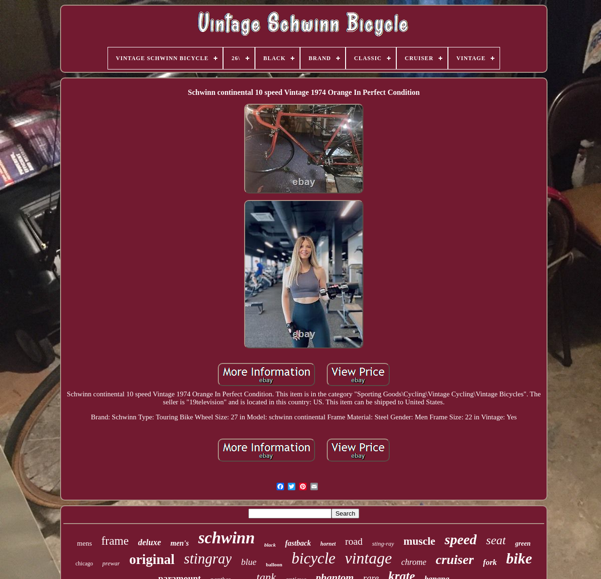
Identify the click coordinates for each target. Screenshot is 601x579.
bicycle (313, 558)
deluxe (149, 542)
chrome (413, 562)
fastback (298, 543)
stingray (208, 558)
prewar (111, 563)
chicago (84, 563)
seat (496, 540)
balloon (274, 564)
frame (115, 540)
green (523, 543)
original (152, 559)
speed (461, 539)
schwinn (226, 538)
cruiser (455, 559)
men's (179, 543)
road (353, 541)
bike (519, 558)
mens (84, 543)
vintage (368, 558)
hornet (328, 543)
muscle (419, 541)
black (270, 545)
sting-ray (383, 543)
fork (490, 562)
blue (248, 562)
